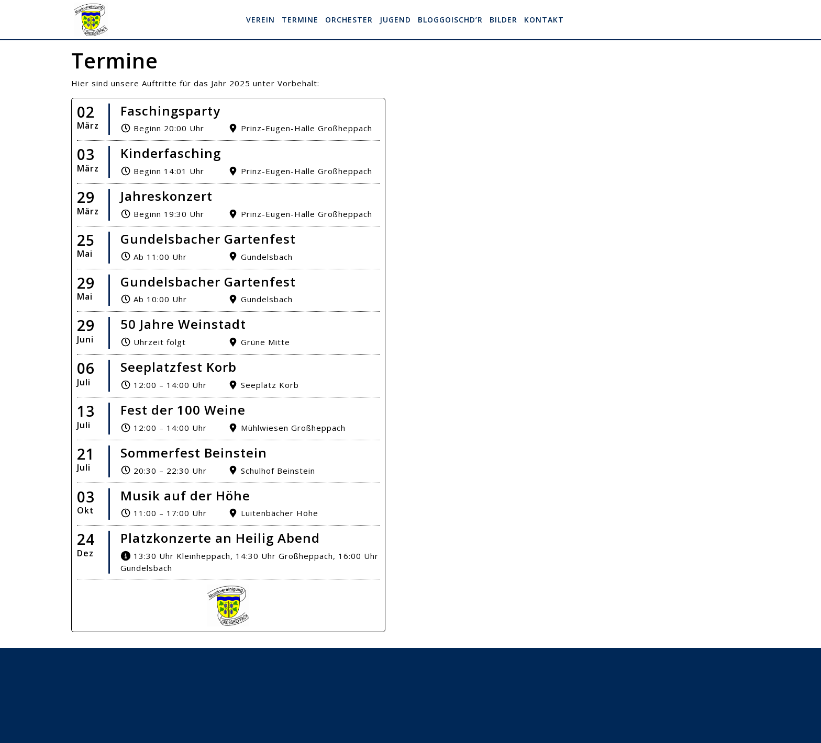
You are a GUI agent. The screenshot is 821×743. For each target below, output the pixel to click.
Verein (260, 20)
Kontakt (544, 20)
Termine (300, 20)
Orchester (349, 20)
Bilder (503, 20)
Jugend (395, 20)
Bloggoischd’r (450, 20)
